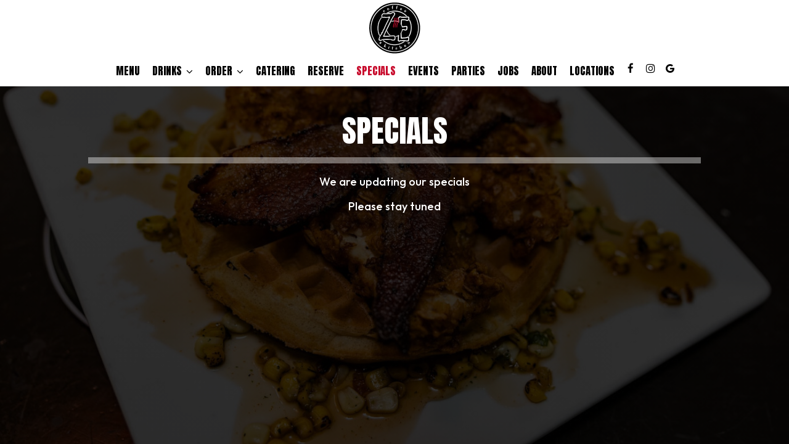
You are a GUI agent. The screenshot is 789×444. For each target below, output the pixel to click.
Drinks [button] (172, 71)
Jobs (508, 71)
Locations (592, 71)
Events (423, 71)
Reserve (326, 71)
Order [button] (224, 71)
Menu (128, 71)
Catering (275, 71)
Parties (468, 71)
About (544, 71)
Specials (376, 71)
